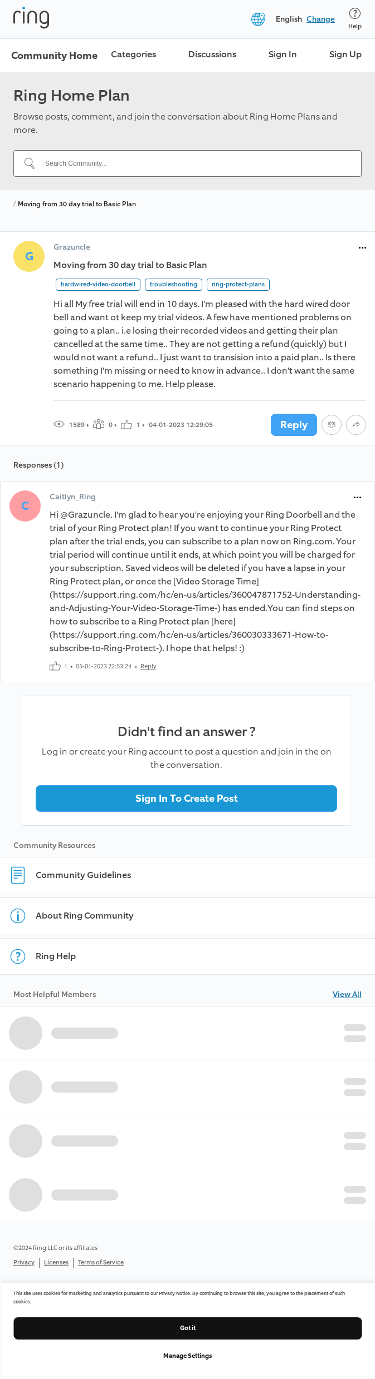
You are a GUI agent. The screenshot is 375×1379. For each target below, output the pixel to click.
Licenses (56, 1262)
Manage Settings (187, 1356)
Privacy (24, 1262)
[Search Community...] (194, 163)
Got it (188, 1328)
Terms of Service (101, 1262)
